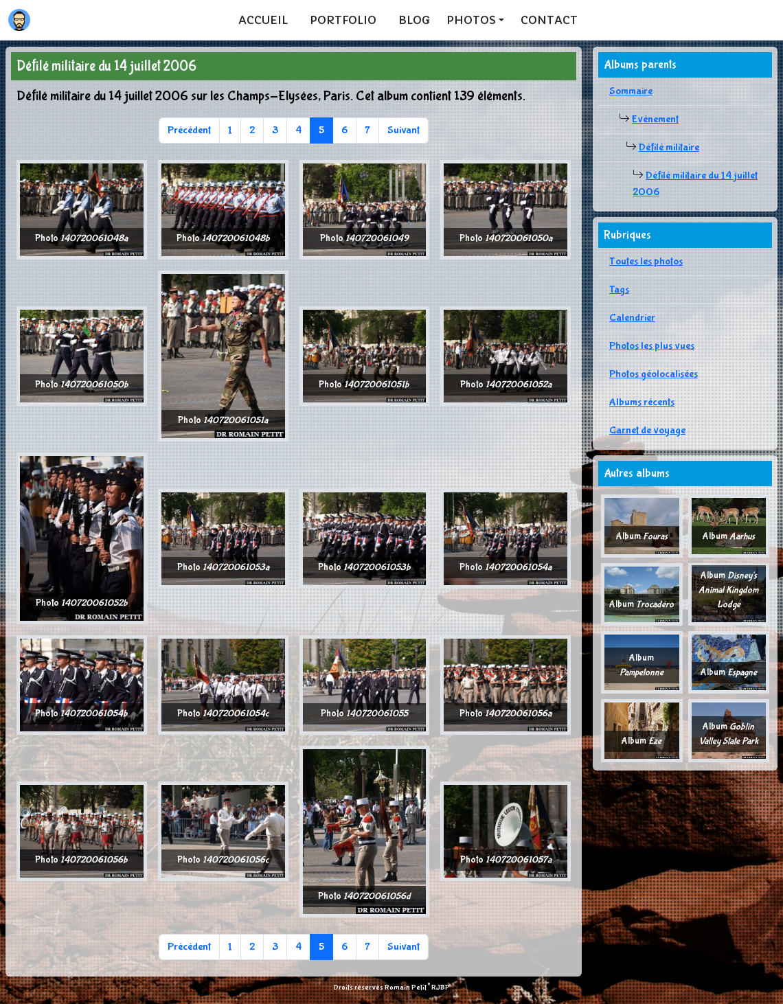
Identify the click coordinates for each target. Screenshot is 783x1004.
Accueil (263, 20)
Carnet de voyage (647, 430)
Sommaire (630, 91)
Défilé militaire (669, 147)
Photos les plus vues (651, 345)
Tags (619, 289)
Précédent (189, 130)
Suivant (403, 130)
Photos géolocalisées (653, 373)
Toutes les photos (646, 261)
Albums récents (641, 402)
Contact (549, 20)
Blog (414, 20)
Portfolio (343, 20)
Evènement (655, 119)
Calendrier (632, 317)
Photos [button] (471, 20)
